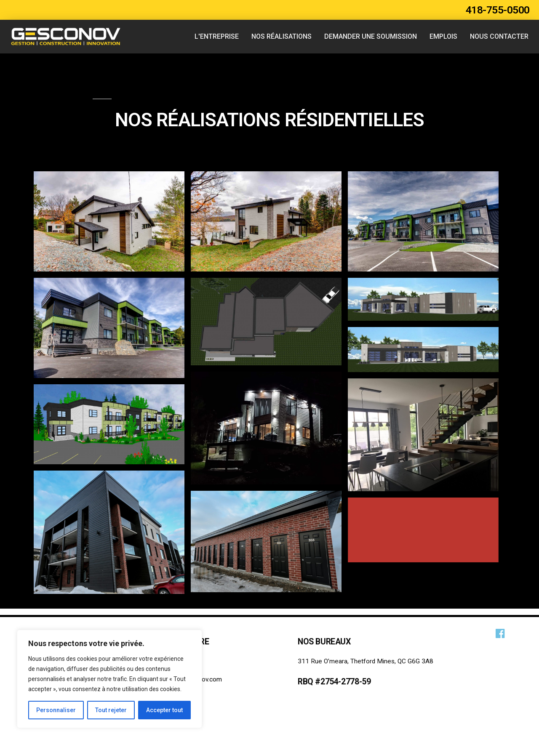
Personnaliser (56, 710)
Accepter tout (164, 710)
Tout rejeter (111, 710)
